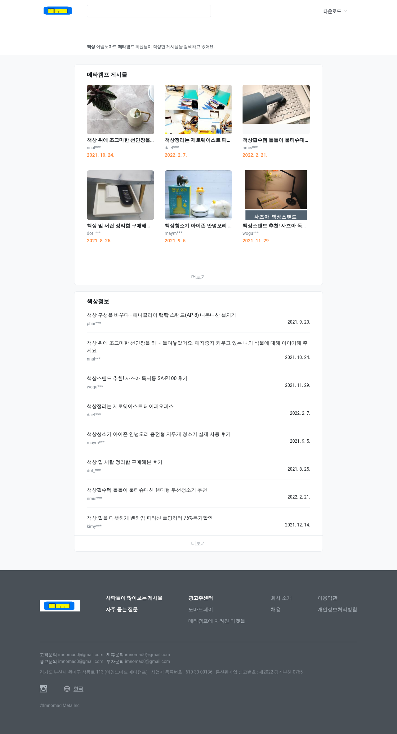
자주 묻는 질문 (122, 609)
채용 (276, 609)
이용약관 (327, 598)
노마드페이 (200, 609)
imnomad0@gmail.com (80, 654)
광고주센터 (200, 598)
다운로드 (335, 11)
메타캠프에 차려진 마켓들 (216, 621)
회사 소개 (281, 598)
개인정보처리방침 (337, 609)
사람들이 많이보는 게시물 (134, 598)
